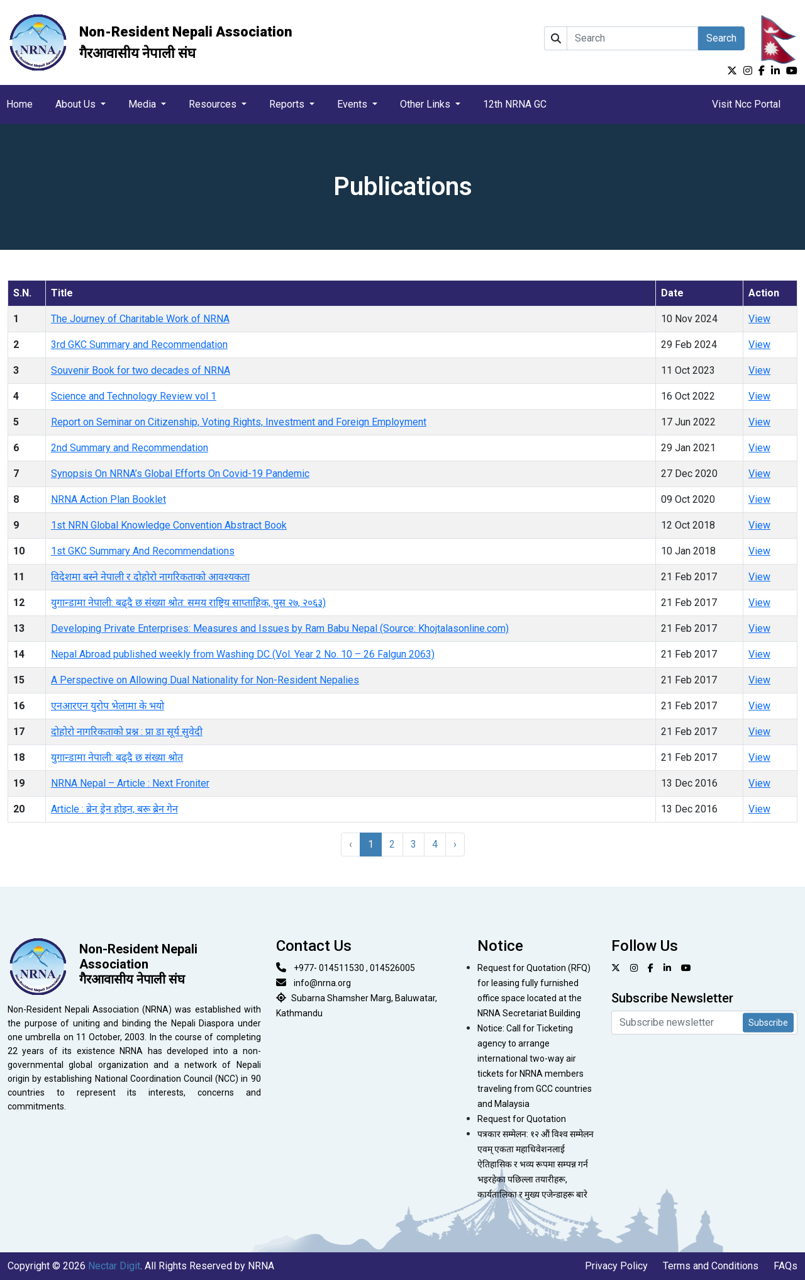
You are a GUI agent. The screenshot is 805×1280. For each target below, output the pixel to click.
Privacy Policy (616, 1266)
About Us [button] (76, 104)
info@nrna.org (322, 983)
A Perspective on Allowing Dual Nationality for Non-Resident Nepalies (205, 680)
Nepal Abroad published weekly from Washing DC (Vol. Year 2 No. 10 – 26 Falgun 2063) (243, 654)
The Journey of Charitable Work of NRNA (140, 319)
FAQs (785, 1266)
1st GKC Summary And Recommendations (143, 551)
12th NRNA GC (515, 104)
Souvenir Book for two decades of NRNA (140, 370)
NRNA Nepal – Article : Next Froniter (130, 783)
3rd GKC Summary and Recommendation (139, 345)
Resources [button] (214, 104)
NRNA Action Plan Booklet (108, 499)
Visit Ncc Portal (746, 104)
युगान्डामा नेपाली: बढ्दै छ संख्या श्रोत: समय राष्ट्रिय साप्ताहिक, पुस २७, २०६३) (188, 603)
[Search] (632, 38)
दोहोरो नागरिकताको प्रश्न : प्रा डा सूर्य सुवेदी (127, 732)
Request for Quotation (521, 1119)
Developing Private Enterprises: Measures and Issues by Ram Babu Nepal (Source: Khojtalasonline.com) (280, 628)
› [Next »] (455, 844)
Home (19, 104)
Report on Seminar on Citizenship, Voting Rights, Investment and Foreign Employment (238, 422)
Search (721, 38)
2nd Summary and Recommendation (129, 448)
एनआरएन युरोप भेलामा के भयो (107, 706)
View (759, 319)
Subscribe (768, 1023)
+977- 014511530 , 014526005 (354, 968)
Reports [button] (288, 104)
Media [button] (143, 104)
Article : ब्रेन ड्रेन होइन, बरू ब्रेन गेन (114, 809)
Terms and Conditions (710, 1266)
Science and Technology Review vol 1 (133, 396)
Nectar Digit (114, 1266)
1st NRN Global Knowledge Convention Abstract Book (169, 525)
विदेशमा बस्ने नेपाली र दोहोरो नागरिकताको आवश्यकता (150, 577)
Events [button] (353, 104)
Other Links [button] (426, 104)
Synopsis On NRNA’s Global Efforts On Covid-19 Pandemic (180, 474)
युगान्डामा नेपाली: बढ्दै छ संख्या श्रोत (117, 757)
